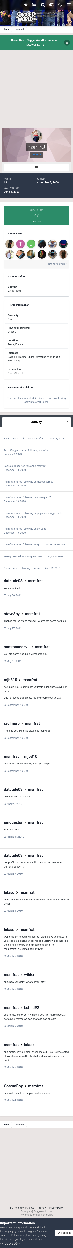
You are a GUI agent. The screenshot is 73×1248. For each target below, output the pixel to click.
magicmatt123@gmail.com (19, 948)
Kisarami (9, 438)
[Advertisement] (36, 91)
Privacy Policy (56, 1207)
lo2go (37, 544)
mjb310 (10, 679)
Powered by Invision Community (36, 1214)
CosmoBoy (13, 1086)
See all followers (57, 264)
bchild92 (31, 1007)
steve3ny (12, 613)
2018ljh (8, 556)
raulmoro (12, 723)
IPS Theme (15, 1207)
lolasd (9, 892)
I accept (64, 1232)
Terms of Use (11, 1243)
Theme (41, 1207)
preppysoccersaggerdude (48, 513)
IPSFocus (29, 1207)
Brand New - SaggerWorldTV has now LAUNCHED (34, 42)
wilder (29, 974)
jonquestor (13, 822)
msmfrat (39, 438)
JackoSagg (10, 465)
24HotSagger (11, 450)
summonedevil (17, 646)
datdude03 (13, 580)
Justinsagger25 (42, 497)
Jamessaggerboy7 (44, 481)
